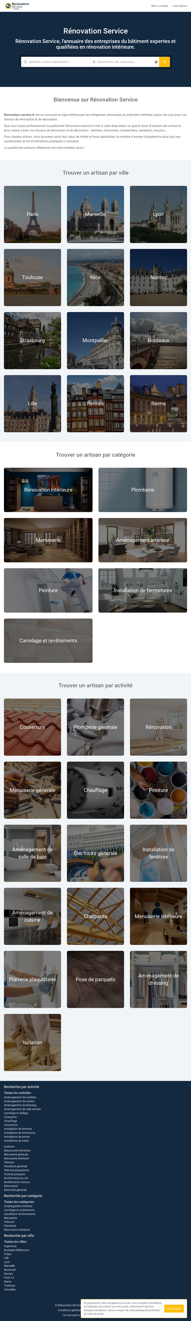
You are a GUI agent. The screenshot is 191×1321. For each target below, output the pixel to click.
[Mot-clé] (55, 62)
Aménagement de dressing (20, 1105)
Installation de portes (17, 1136)
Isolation (9, 1146)
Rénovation (11, 1186)
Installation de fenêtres (18, 1128)
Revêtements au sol (16, 1178)
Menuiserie (10, 1217)
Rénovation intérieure (17, 1229)
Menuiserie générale (16, 1154)
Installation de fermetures (19, 1132)
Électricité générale (15, 1190)
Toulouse (9, 1285)
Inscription (180, 6)
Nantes (8, 1273)
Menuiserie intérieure (16, 1158)
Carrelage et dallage (16, 1113)
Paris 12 (9, 1277)
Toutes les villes (15, 1242)
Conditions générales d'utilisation (78, 1310)
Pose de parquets (14, 1174)
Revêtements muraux (17, 1182)
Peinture (9, 1162)
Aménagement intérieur (18, 1206)
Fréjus (7, 1254)
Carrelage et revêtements (19, 1210)
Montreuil (10, 1269)
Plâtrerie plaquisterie (16, 1170)
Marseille (9, 1265)
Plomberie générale (15, 1166)
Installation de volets (16, 1140)
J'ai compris (174, 1308)
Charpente (10, 1117)
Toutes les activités (17, 1093)
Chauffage (10, 1121)
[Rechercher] (164, 62)
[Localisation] (124, 62)
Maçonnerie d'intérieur (17, 1150)
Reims (7, 1281)
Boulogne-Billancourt (17, 1250)
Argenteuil (10, 1246)
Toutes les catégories (19, 1202)
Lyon (7, 1261)
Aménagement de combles (20, 1097)
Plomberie (10, 1225)
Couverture (11, 1124)
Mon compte (159, 6)
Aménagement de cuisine (19, 1101)
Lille (6, 1258)
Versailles (10, 1289)
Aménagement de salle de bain (22, 1109)
